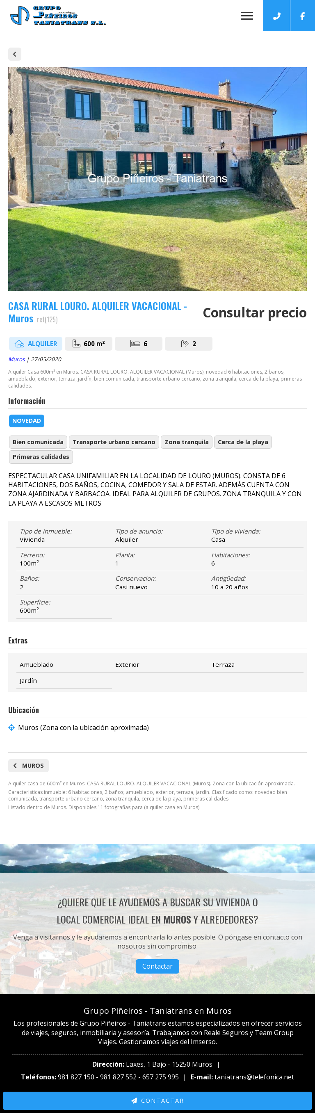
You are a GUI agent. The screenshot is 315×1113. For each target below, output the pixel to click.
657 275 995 (160, 1076)
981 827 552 (118, 1076)
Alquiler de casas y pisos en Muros (14, 54)
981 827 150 (76, 1076)
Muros (16, 359)
